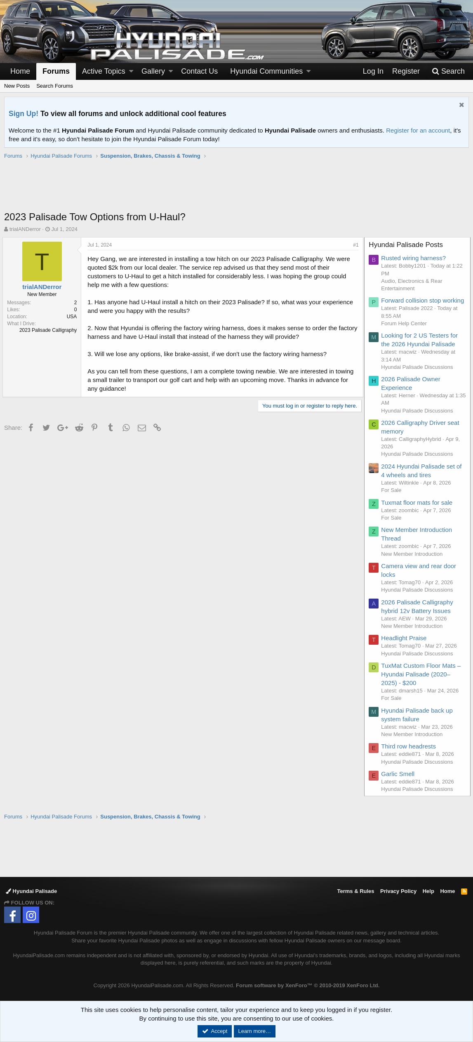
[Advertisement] (237, 189)
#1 (354, 245)
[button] (131, 71)
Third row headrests (410, 754)
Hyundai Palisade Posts (407, 245)
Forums (56, 71)
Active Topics (103, 71)
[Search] (448, 71)
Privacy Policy (398, 891)
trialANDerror (25, 229)
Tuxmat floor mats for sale (418, 511)
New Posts (17, 86)
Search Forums (54, 86)
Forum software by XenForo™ (307, 985)
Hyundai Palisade (31, 891)
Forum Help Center (405, 332)
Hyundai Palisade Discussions (418, 376)
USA (73, 316)
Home (20, 71)
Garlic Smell (399, 782)
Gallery (153, 71)
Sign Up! (23, 114)
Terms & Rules (355, 891)
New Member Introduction (413, 562)
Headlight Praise (405, 646)
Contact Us (199, 71)
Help (428, 891)
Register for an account (418, 130)
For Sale (393, 499)
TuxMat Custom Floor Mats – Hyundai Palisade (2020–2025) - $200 (422, 683)
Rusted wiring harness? (415, 257)
